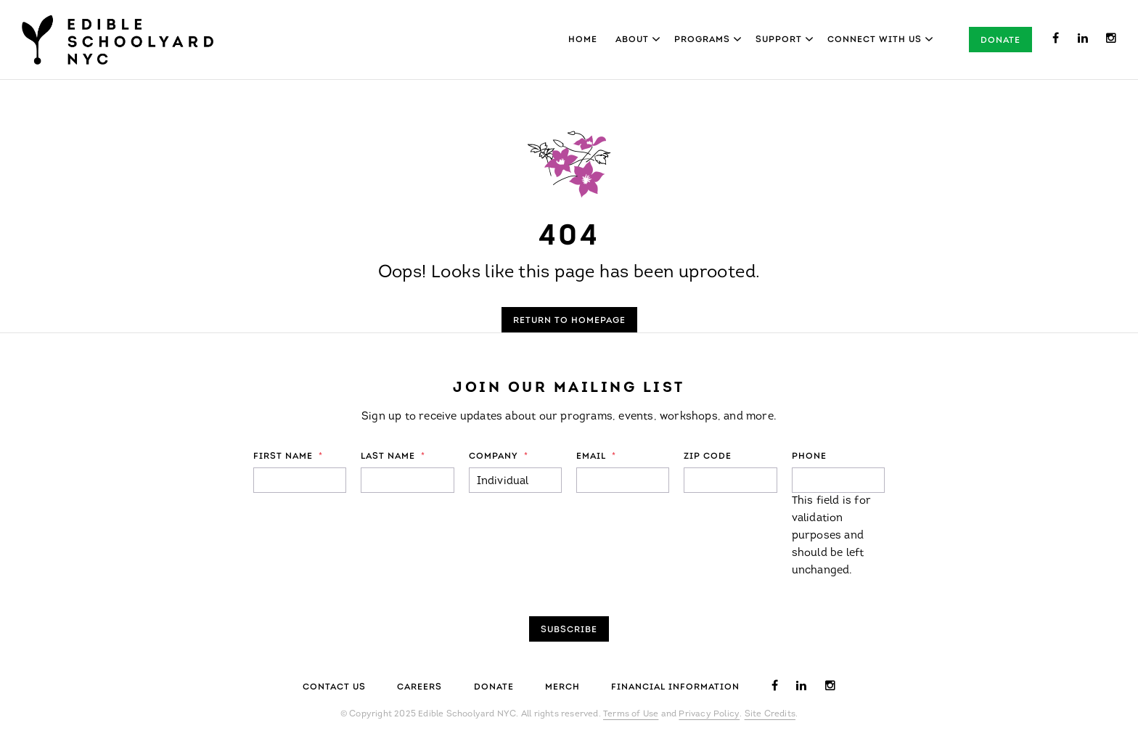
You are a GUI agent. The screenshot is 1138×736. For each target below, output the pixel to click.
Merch (562, 687)
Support (779, 40)
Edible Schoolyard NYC (117, 39)
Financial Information (675, 687)
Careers (419, 687)
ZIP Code (708, 456)
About (632, 40)
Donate (1000, 40)
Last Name (393, 456)
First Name (288, 456)
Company (498, 456)
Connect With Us (874, 40)
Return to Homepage (569, 320)
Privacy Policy (709, 714)
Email (596, 456)
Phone (809, 456)
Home (582, 40)
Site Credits (770, 714)
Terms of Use (630, 714)
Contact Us (334, 687)
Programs (702, 40)
